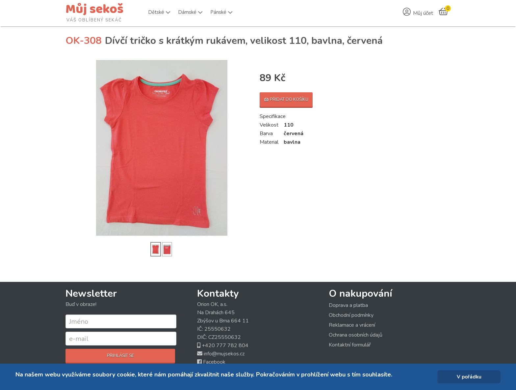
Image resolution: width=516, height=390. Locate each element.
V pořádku (469, 377)
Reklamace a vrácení (352, 325)
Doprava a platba (348, 305)
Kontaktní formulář (350, 344)
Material (269, 142)
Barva (266, 133)
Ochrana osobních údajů (355, 335)
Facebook (214, 362)
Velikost (269, 125)
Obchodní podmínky (351, 315)
